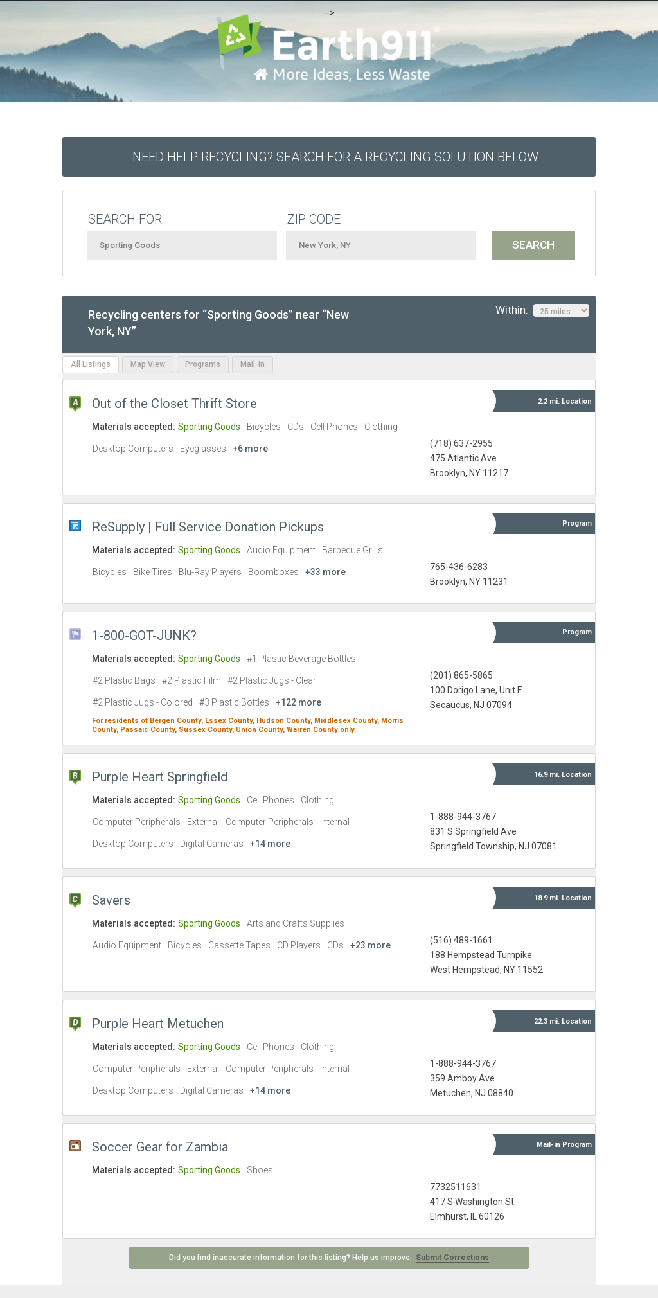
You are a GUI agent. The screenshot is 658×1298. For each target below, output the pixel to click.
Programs (202, 364)
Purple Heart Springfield (159, 777)
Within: (542, 310)
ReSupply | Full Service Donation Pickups (208, 527)
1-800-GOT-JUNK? (144, 635)
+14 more (270, 844)
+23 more (370, 945)
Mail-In (252, 364)
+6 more (250, 448)
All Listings (91, 364)
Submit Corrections (452, 1257)
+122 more (298, 702)
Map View (147, 364)
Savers (111, 900)
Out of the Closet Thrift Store (174, 403)
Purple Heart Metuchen (158, 1023)
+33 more (325, 572)
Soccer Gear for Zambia (160, 1147)
